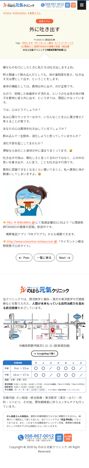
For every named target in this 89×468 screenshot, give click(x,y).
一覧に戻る (44, 257)
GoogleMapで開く (45, 353)
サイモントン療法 (44, 42)
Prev (24, 257)
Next (64, 257)
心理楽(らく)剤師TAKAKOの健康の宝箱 (41, 46)
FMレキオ (28, 42)
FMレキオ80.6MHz (21, 222)
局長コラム (44, 21)
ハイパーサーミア (65, 42)
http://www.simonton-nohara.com (32, 241)
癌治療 (66, 46)
